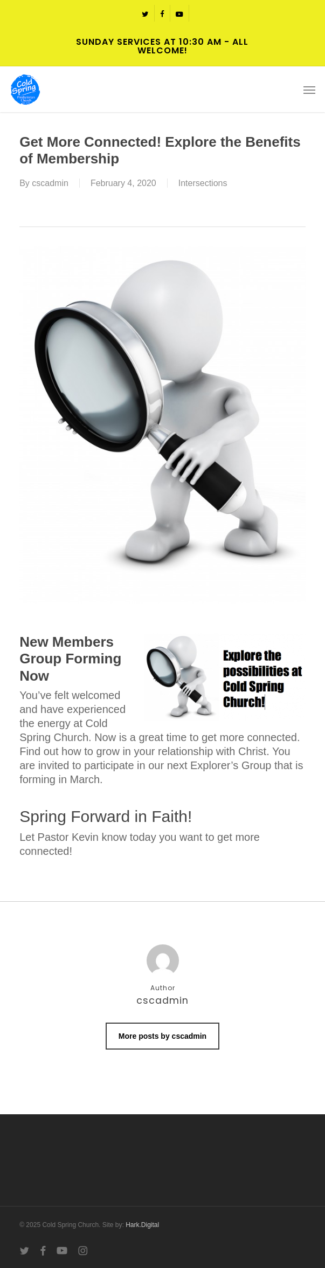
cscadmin (50, 183)
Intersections (202, 183)
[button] (309, 89)
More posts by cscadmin (162, 1036)
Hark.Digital (142, 1225)
